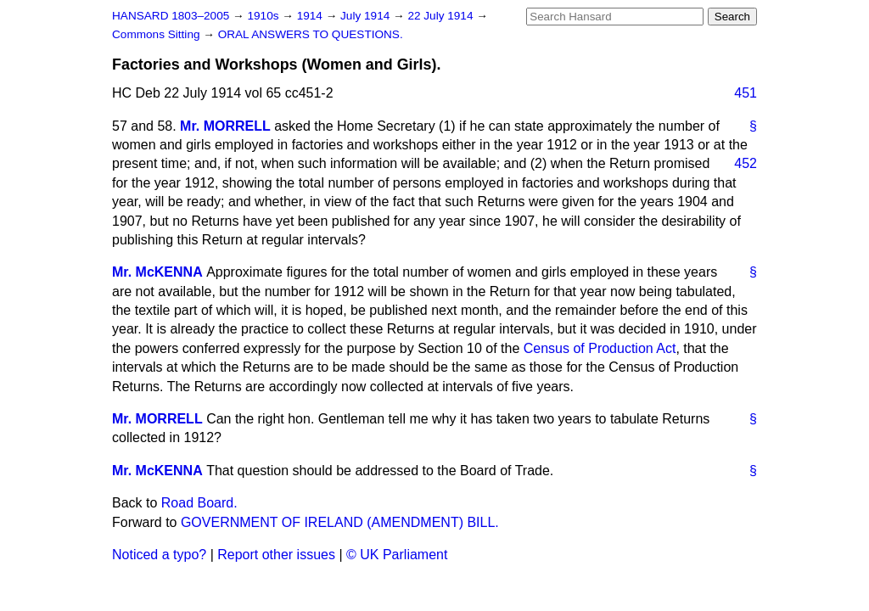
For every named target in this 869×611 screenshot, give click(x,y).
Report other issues (276, 554)
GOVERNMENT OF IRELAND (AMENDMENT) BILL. (340, 522)
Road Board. (199, 503)
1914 (311, 15)
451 (745, 93)
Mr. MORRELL (225, 126)
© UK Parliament (396, 554)
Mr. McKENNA (157, 272)
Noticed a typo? (159, 554)
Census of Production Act (600, 348)
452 (745, 163)
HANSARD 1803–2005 (170, 15)
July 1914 (366, 15)
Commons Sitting (157, 34)
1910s (264, 15)
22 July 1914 (441, 15)
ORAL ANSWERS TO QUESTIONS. (310, 34)
